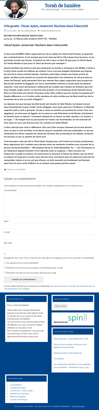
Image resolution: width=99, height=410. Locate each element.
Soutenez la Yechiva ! (20, 393)
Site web (8, 243)
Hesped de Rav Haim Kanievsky (68, 353)
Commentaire (11, 190)
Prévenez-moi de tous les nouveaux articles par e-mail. (31, 273)
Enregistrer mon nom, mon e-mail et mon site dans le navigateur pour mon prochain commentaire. (49, 258)
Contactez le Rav (18, 388)
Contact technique (19, 399)
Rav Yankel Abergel (28, 30)
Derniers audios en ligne (63, 331)
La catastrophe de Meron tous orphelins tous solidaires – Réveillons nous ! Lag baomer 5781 (72, 366)
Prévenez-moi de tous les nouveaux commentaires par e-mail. (34, 268)
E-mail (7, 232)
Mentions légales (18, 396)
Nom (6, 221)
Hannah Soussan (78, 406)
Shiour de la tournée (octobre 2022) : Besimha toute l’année (71, 346)
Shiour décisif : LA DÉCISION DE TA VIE (71, 339)
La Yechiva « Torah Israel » (22, 391)
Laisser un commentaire (16, 169)
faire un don (60, 306)
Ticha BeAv (59, 359)
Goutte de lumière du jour (50, 30)
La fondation (16, 385)
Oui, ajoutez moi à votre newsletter (21, 263)
